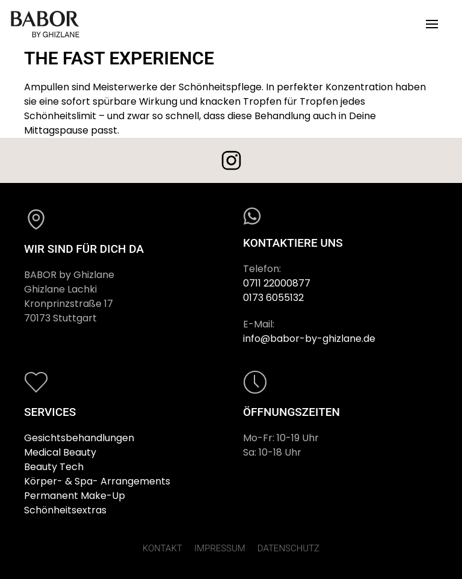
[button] (432, 24)
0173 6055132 (273, 298)
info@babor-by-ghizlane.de (309, 338)
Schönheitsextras (65, 510)
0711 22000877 (276, 283)
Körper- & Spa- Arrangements (97, 481)
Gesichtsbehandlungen (79, 438)
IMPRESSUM (219, 548)
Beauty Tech (54, 467)
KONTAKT (162, 548)
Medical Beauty (60, 452)
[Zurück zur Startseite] (45, 24)
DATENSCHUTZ (288, 548)
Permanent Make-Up (74, 496)
